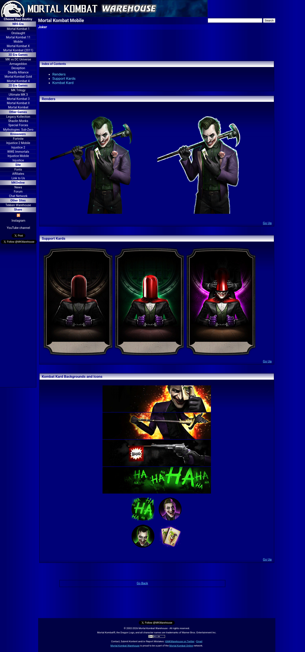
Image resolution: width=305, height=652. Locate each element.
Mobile (18, 41)
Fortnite (18, 139)
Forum (18, 191)
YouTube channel (18, 228)
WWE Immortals (18, 152)
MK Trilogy (18, 90)
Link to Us (18, 178)
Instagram (18, 220)
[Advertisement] (18, 316)
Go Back (142, 583)
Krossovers (18, 134)
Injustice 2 (18, 147)
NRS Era (18, 24)
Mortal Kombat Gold (18, 76)
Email (199, 641)
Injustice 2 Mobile (18, 143)
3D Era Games (18, 55)
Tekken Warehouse (18, 205)
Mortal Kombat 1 (18, 29)
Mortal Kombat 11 (18, 37)
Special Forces (18, 125)
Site (18, 165)
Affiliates (18, 174)
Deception (18, 68)
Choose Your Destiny (18, 19)
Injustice (18, 160)
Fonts (18, 169)
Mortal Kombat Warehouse (125, 645)
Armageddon (18, 64)
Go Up (267, 223)
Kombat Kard (62, 83)
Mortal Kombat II (18, 103)
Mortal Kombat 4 (18, 81)
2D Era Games (18, 85)
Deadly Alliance (18, 72)
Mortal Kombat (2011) (18, 50)
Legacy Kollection (18, 117)
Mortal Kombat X (18, 46)
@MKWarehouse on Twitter (179, 641)
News (18, 187)
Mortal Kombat (18, 107)
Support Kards (64, 78)
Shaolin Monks (18, 121)
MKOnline (18, 183)
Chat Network (18, 196)
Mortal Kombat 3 (18, 99)
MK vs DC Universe (18, 59)
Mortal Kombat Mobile (61, 20)
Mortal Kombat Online (181, 645)
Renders (59, 74)
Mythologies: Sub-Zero (18, 130)
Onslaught (18, 33)
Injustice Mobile (18, 156)
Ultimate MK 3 (18, 95)
